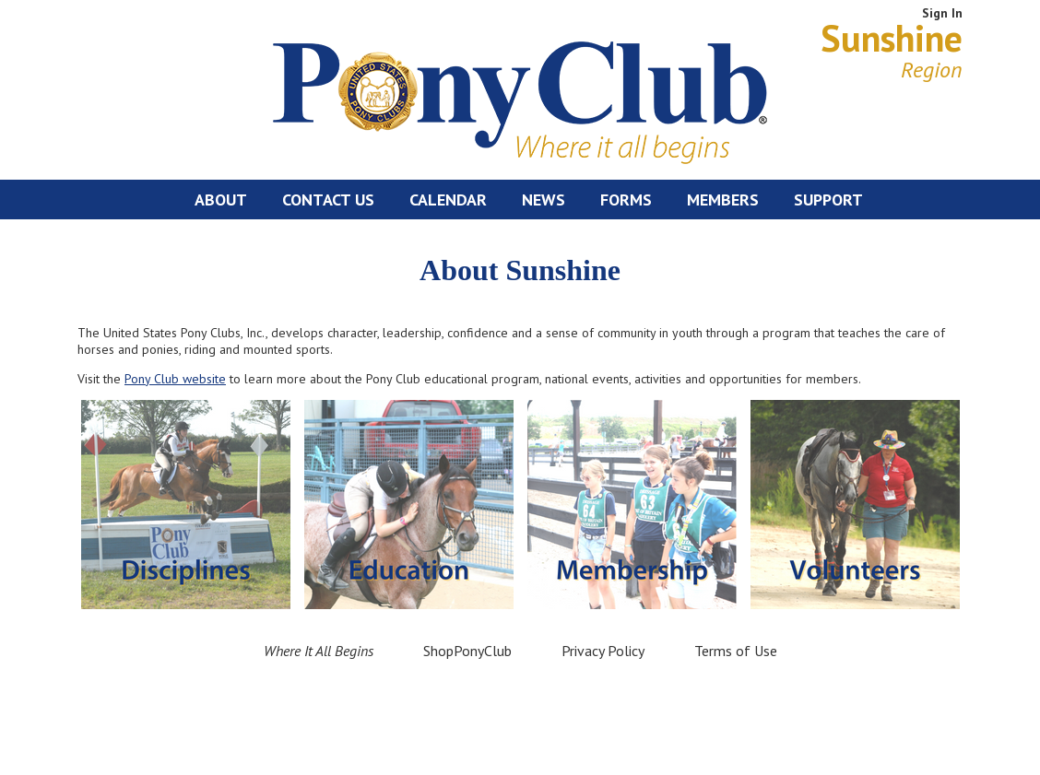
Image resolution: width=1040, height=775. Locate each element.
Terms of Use (735, 650)
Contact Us (328, 199)
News (543, 199)
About (221, 199)
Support (828, 199)
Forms (626, 199)
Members (723, 199)
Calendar (448, 199)
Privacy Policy (602, 650)
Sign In (942, 13)
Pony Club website (175, 378)
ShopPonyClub (467, 650)
